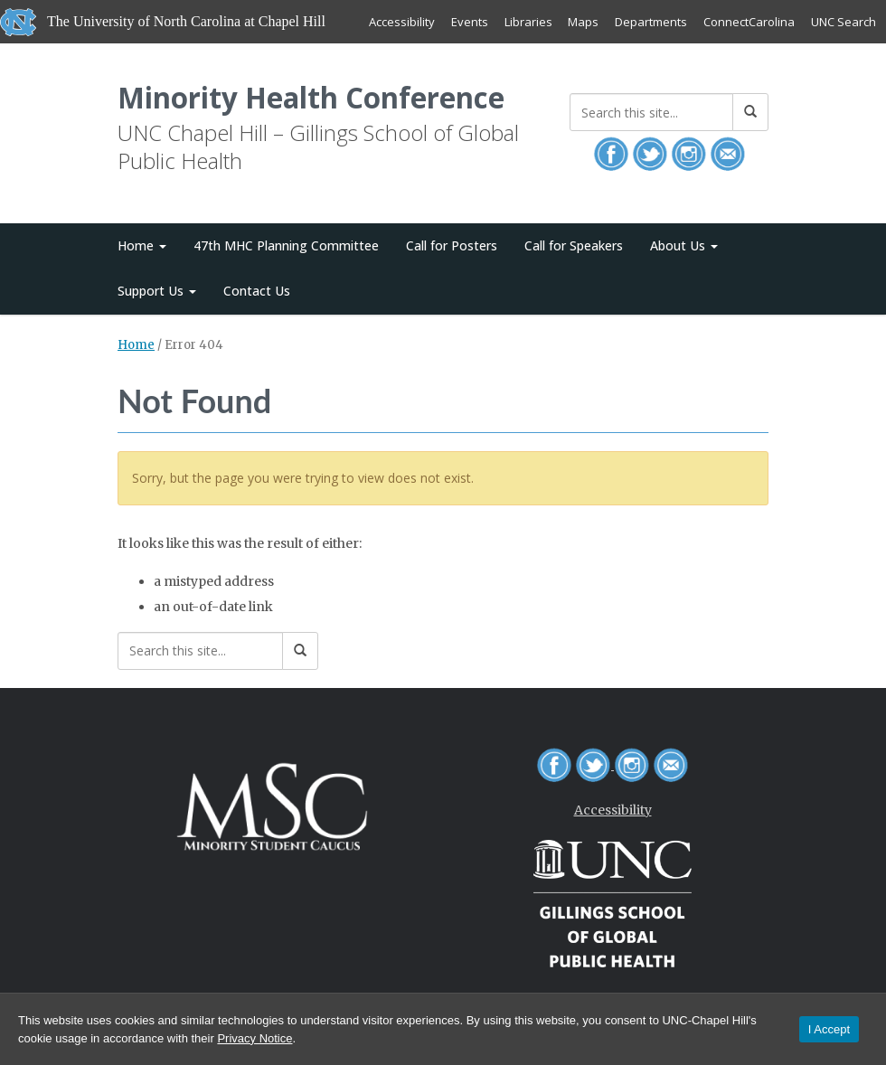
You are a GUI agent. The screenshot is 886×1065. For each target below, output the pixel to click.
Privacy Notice (254, 1038)
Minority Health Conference (313, 98)
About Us (684, 246)
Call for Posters (451, 246)
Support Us (157, 291)
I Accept (829, 1029)
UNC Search (843, 22)
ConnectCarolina (749, 22)
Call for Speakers (573, 246)
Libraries (527, 22)
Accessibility (401, 22)
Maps (583, 22)
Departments (651, 22)
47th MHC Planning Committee (286, 246)
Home (142, 246)
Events (468, 22)
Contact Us (256, 291)
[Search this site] (651, 112)
